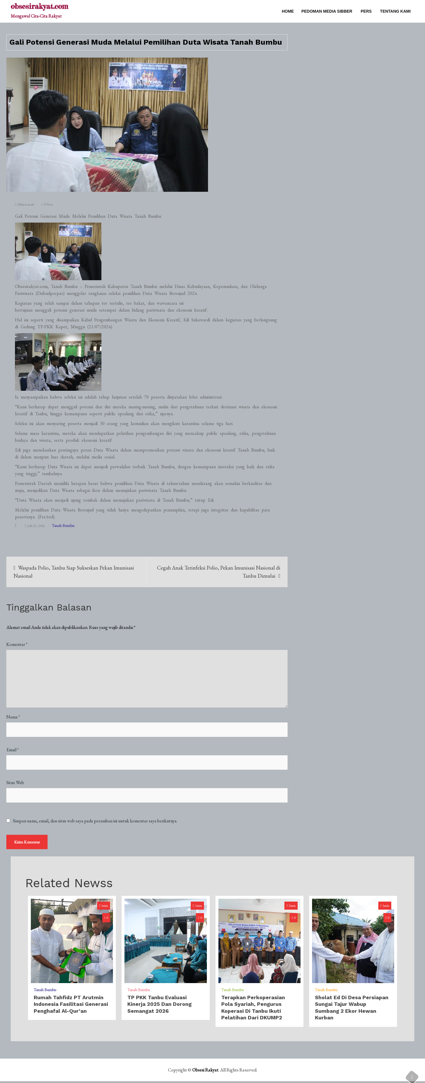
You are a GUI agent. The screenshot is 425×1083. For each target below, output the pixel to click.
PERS (366, 11)
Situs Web (15, 782)
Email (12, 750)
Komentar (16, 644)
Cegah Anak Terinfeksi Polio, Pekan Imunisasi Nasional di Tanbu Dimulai (218, 571)
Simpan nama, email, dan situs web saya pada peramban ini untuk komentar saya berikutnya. (95, 821)
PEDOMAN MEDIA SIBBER (326, 11)
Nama (13, 717)
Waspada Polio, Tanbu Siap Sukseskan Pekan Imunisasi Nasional (74, 571)
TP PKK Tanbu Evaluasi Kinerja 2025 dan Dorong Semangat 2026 (159, 1006)
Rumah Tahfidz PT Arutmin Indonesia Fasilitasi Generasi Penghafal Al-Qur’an (71, 1006)
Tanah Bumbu (63, 526)
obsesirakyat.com (39, 6)
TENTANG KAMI (395, 11)
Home (288, 11)
